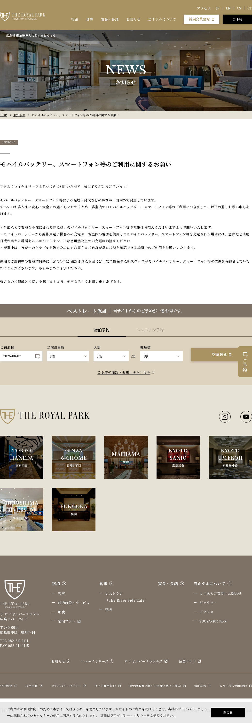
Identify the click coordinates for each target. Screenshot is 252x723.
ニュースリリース (97, 661)
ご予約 (237, 19)
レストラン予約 (150, 330)
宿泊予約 (102, 330)
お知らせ (133, 19)
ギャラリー (208, 602)
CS (239, 8)
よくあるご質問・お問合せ (220, 593)
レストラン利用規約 (236, 686)
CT (249, 8)
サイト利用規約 (108, 686)
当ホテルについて (162, 19)
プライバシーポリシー (69, 686)
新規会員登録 (201, 19)
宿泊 (74, 19)
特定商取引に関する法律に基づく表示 (157, 686)
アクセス (204, 8)
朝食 (61, 611)
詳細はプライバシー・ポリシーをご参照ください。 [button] (138, 715)
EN (228, 8)
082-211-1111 (18, 640)
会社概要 (8, 686)
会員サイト (190, 661)
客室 (61, 593)
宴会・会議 (110, 19)
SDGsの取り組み (212, 621)
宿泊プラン (69, 621)
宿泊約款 (202, 686)
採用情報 (33, 686)
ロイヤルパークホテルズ (146, 661)
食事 (89, 19)
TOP (3, 115)
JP (218, 8)
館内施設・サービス (74, 602)
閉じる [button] (228, 712)
